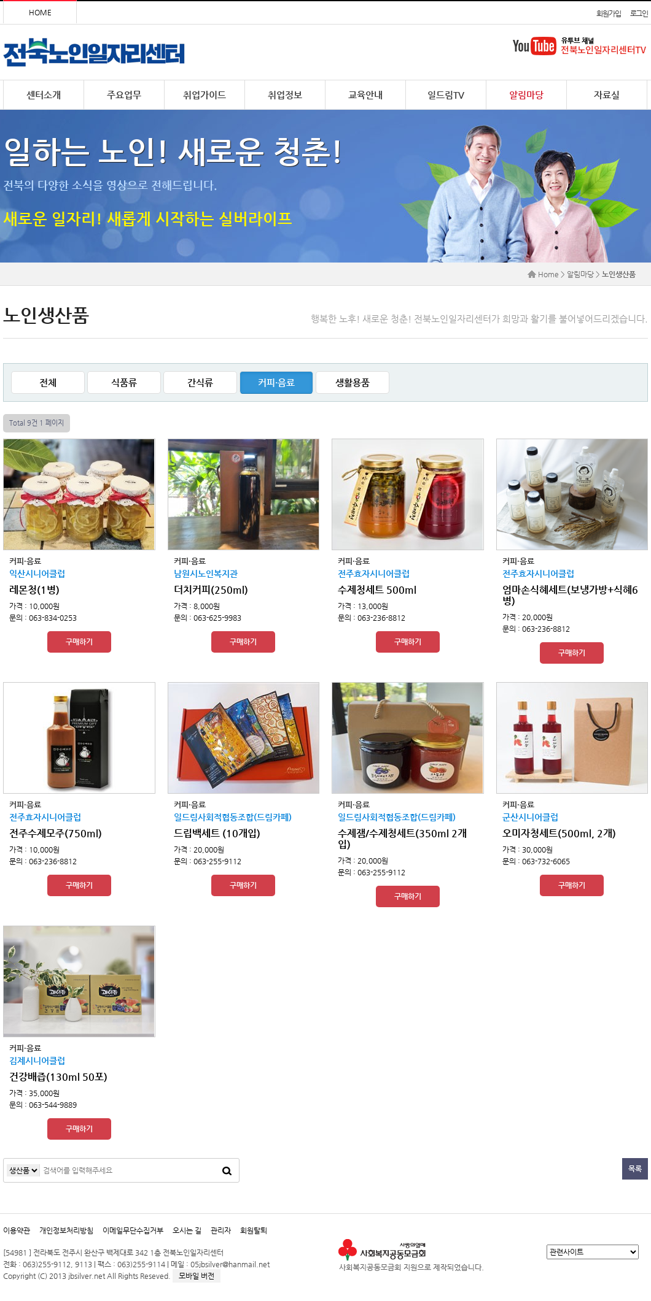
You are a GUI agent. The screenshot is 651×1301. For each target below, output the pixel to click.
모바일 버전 (196, 1276)
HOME (40, 12)
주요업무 (124, 95)
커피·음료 (276, 382)
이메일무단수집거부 (133, 1230)
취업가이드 (204, 95)
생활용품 (352, 382)
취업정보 (285, 95)
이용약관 (16, 1230)
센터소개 (43, 95)
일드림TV (445, 95)
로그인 (639, 13)
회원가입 (608, 13)
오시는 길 (187, 1230)
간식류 (200, 382)
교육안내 (365, 95)
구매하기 (79, 641)
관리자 (221, 1230)
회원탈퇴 (253, 1230)
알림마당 (526, 95)
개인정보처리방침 (66, 1230)
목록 (635, 1168)
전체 (48, 382)
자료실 (607, 95)
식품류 (124, 382)
